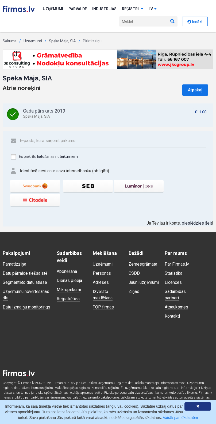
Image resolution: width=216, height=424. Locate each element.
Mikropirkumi (69, 289)
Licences (173, 282)
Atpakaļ (195, 89)
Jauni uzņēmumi (144, 282)
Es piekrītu (44, 156)
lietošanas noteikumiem (57, 156)
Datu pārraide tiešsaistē (25, 273)
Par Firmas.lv (177, 264)
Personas (102, 273)
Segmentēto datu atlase (25, 282)
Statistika (173, 273)
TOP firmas (103, 307)
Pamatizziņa (14, 264)
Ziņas (134, 291)
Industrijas (104, 9)
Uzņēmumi (53, 9)
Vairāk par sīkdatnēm (180, 417)
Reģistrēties (68, 298)
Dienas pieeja (69, 280)
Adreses (101, 282)
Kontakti (172, 316)
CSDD (134, 273)
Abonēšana (67, 271)
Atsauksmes (176, 307)
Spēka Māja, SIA (62, 41)
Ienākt (194, 22)
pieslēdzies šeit (197, 223)
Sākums (10, 41)
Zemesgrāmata (143, 264)
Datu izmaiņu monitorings (26, 307)
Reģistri (132, 9)
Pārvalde (77, 9)
